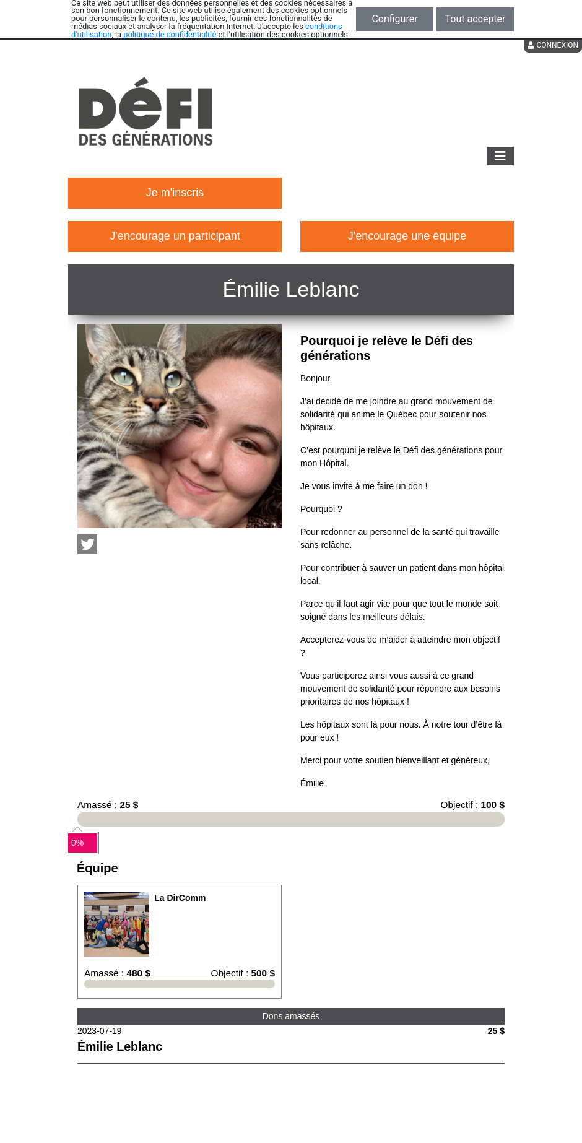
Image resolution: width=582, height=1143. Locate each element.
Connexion (553, 45)
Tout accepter (475, 19)
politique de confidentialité (169, 34)
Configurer (394, 19)
